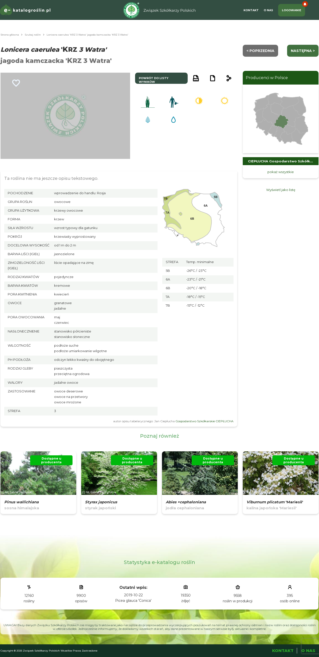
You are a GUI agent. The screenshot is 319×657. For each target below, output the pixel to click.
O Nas (268, 10)
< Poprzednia (260, 50)
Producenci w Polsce (267, 77)
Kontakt (251, 10)
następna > (303, 50)
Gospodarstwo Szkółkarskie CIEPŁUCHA (204, 421)
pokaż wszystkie (280, 172)
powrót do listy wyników (153, 80)
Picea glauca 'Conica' (133, 600)
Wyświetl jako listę (280, 190)
